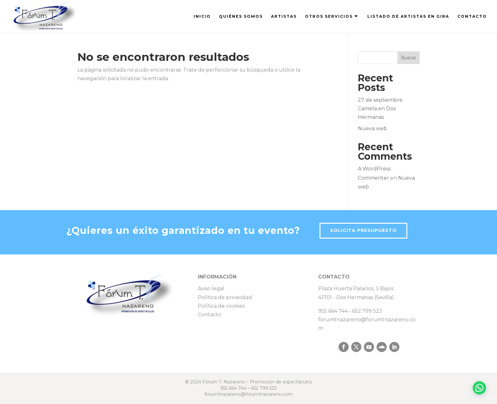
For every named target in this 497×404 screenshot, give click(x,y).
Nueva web (372, 128)
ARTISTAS (284, 16)
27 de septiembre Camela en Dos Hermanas (380, 108)
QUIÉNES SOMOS (241, 16)
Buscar (408, 58)
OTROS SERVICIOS (329, 16)
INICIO (202, 16)
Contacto (209, 314)
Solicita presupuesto (363, 230)
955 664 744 (333, 311)
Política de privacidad (225, 297)
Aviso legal (211, 288)
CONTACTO (472, 16)
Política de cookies (221, 306)
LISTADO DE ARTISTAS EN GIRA (408, 16)
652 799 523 (367, 311)
